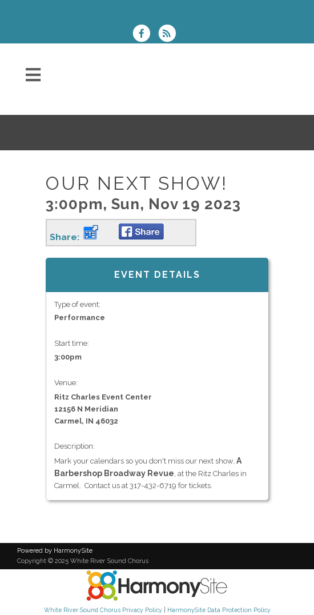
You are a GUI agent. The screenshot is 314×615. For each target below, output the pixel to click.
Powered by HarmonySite (54, 550)
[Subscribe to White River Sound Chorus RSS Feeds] (170, 34)
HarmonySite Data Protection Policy (219, 609)
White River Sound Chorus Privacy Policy (103, 609)
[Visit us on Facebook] (145, 34)
